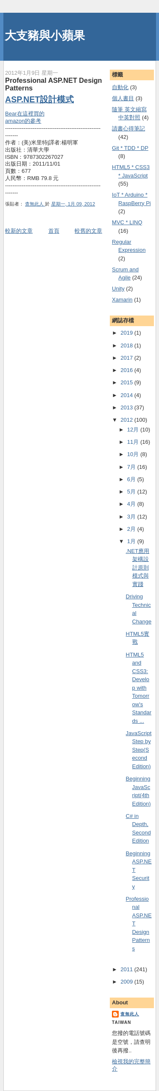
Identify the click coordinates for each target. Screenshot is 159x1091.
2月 (132, 529)
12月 (133, 429)
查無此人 (129, 1014)
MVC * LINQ (127, 222)
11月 (133, 442)
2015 (127, 382)
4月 (132, 504)
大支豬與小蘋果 (45, 35)
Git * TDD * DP (130, 148)
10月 (133, 454)
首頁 (53, 231)
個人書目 (123, 98)
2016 (127, 370)
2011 (127, 969)
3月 (132, 516)
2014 (127, 395)
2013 (127, 407)
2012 (127, 420)
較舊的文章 (88, 231)
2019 (127, 333)
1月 (132, 541)
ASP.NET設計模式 (39, 99)
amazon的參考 (23, 121)
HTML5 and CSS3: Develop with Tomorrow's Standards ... (139, 687)
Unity (118, 288)
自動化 (120, 87)
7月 (132, 467)
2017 (127, 358)
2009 (127, 981)
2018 (127, 345)
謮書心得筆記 (128, 128)
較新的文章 (19, 231)
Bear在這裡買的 (24, 113)
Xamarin (122, 299)
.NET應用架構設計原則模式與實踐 (138, 567)
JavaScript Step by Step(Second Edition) (139, 750)
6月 (132, 479)
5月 (132, 491)
